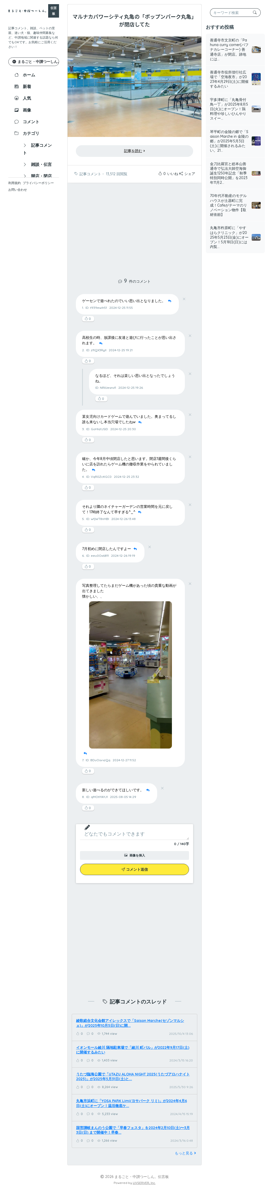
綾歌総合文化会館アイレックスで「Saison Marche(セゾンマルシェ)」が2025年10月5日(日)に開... (130, 1023)
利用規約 (14, 183)
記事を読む (134, 151)
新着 (22, 86)
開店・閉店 (37, 176)
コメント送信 (134, 869)
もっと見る (186, 1153)
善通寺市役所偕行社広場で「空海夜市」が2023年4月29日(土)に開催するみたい (229, 79)
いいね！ (170, 173)
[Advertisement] (135, 227)
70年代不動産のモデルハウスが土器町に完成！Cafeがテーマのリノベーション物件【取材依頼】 (228, 205)
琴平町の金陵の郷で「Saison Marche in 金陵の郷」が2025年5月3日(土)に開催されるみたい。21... (229, 141)
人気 (22, 98)
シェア (187, 173)
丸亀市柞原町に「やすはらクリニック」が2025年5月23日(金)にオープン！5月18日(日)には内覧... (229, 237)
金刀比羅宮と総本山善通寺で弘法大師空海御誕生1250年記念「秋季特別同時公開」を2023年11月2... (229, 173)
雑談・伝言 (37, 164)
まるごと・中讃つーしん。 (35, 61)
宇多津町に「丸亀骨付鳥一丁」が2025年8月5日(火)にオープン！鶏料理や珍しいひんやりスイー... (229, 109)
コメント (26, 121)
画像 (22, 110)
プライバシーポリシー (38, 183)
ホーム (24, 74)
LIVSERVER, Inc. (144, 1183)
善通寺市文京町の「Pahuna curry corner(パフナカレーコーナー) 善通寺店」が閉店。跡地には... (229, 49)
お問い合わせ (17, 190)
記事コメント (37, 149)
